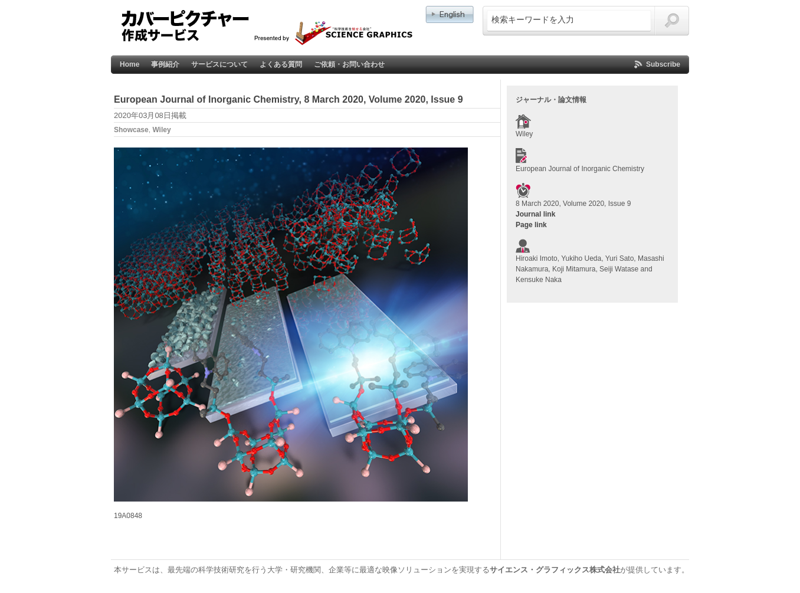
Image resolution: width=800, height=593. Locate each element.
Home (129, 64)
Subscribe (663, 64)
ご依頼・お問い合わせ (349, 64)
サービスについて (219, 64)
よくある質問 (281, 64)
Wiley (161, 130)
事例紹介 (165, 64)
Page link (531, 225)
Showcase (131, 130)
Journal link (535, 214)
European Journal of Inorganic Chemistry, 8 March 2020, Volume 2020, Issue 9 (288, 99)
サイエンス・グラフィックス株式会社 (555, 569)
